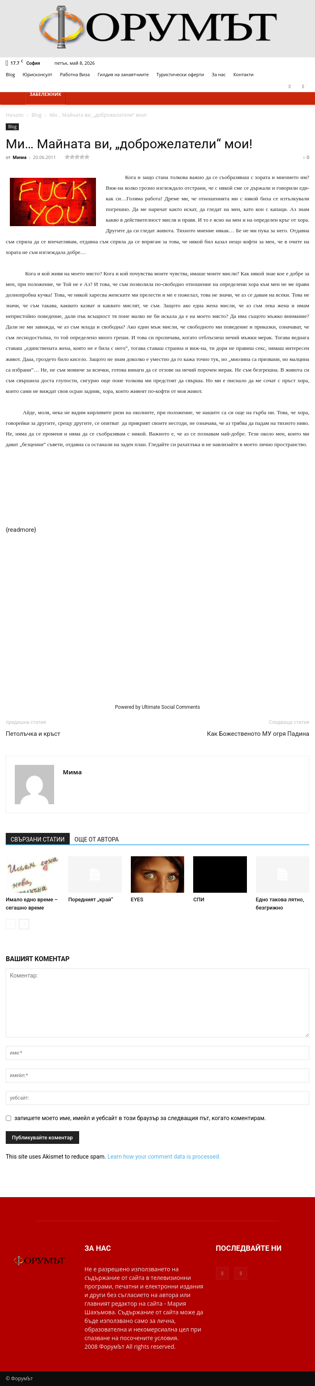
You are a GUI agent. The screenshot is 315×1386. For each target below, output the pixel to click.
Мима (20, 157)
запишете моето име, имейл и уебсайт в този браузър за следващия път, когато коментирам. (140, 1118)
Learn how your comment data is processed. (164, 1156)
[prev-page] (11, 924)
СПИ (198, 899)
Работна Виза (75, 74)
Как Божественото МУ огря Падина (258, 733)
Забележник (46, 94)
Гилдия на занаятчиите (123, 74)
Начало (15, 114)
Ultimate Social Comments (171, 707)
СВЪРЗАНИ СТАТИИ (38, 839)
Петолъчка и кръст (33, 733)
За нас (219, 74)
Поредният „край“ (90, 899)
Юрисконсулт (37, 74)
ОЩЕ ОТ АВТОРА (97, 839)
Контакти (243, 74)
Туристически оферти (180, 74)
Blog (10, 74)
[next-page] (24, 924)
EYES (137, 899)
